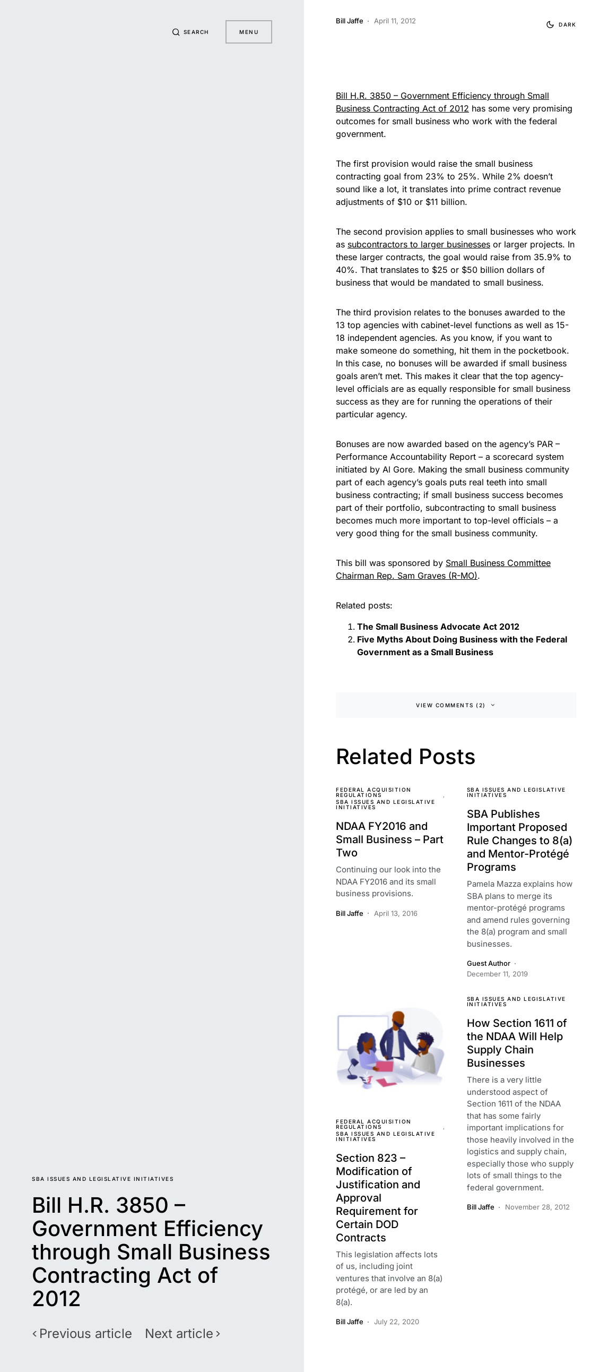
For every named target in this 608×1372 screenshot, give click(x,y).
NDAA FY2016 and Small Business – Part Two (390, 839)
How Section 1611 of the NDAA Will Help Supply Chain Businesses (517, 1043)
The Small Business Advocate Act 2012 (438, 626)
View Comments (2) (451, 705)
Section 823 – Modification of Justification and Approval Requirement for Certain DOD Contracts (378, 1198)
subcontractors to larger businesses (419, 244)
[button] (190, 32)
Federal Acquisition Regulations (374, 792)
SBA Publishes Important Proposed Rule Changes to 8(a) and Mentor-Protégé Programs (519, 840)
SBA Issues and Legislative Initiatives (102, 1179)
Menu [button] (248, 32)
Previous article (85, 1333)
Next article (179, 1333)
